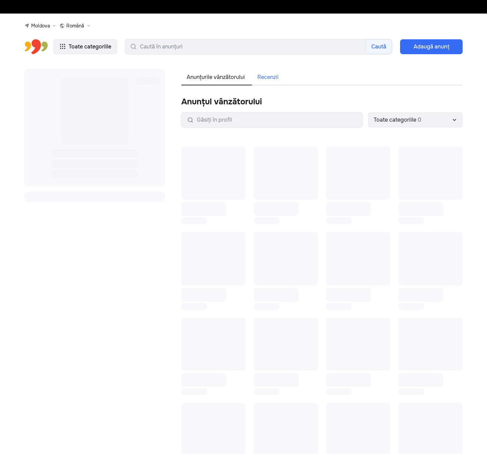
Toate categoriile (85, 46)
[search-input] (258, 46)
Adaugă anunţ (431, 46)
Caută (378, 46)
